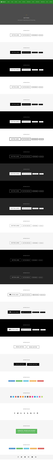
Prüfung (23, 1)
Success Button (19, 386)
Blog (47, 1)
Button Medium (26, 35)
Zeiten (33, 1)
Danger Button (40, 386)
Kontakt (51, 1)
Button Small (35, 35)
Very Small (40, 35)
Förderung (28, 1)
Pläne (12, 1)
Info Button (26, 386)
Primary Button (11, 386)
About (9, 1)
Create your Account (26, 438)
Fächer (16, 1)
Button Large (15, 35)
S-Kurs (20, 1)
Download (37, 1)
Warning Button (33, 386)
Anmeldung (43, 1)
